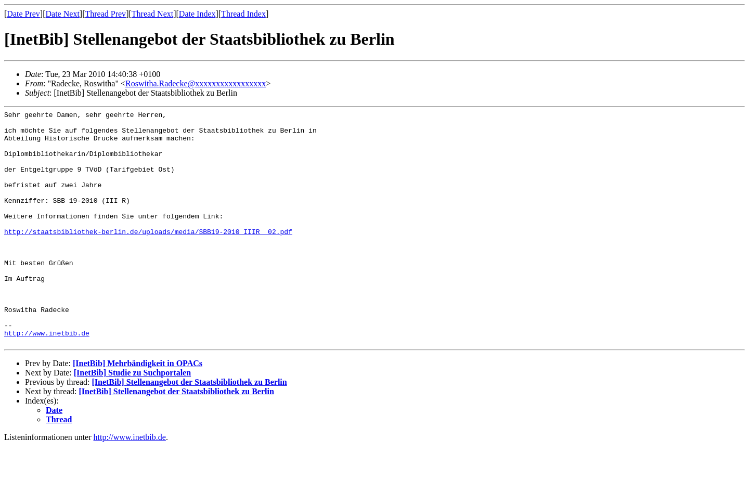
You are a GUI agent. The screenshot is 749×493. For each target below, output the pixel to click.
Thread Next (152, 13)
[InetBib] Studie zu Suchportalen (132, 419)
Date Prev (23, 13)
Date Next (63, 13)
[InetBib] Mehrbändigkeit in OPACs (137, 410)
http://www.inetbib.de (46, 378)
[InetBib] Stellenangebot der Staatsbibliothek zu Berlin (189, 428)
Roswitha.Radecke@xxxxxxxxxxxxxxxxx (195, 83)
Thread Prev (105, 13)
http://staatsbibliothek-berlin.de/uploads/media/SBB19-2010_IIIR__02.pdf (148, 256)
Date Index (197, 13)
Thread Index (243, 13)
